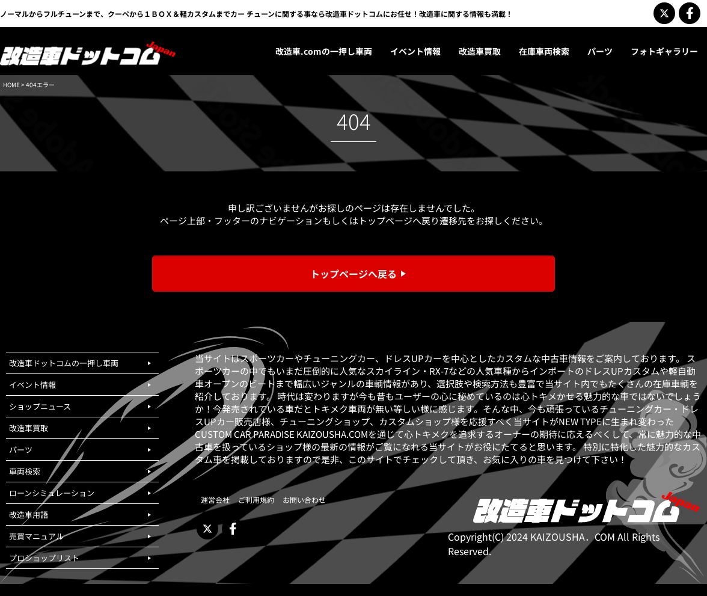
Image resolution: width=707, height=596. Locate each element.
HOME (11, 84)
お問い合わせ (304, 499)
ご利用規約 (256, 499)
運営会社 (215, 499)
